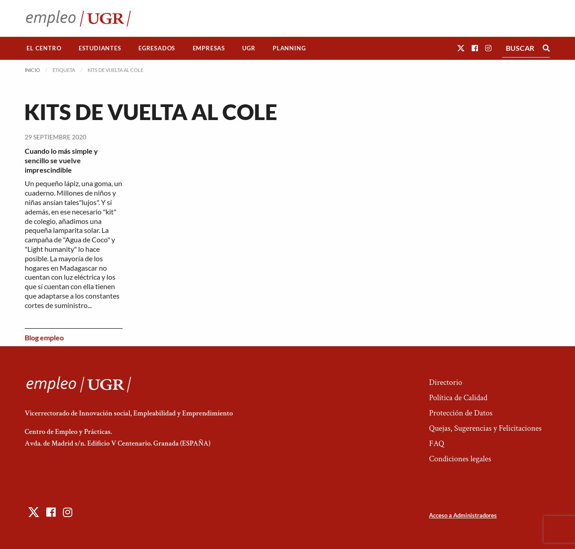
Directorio (445, 382)
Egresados (156, 48)
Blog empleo (44, 337)
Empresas (209, 48)
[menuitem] (44, 48)
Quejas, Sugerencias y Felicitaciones (485, 428)
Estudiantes (100, 48)
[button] (461, 47)
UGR (248, 48)
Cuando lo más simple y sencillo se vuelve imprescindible (61, 160)
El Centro (44, 48)
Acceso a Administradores (463, 515)
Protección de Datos (460, 413)
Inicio (32, 70)
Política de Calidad (458, 398)
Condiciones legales (460, 459)
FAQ (436, 443)
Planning (289, 48)
